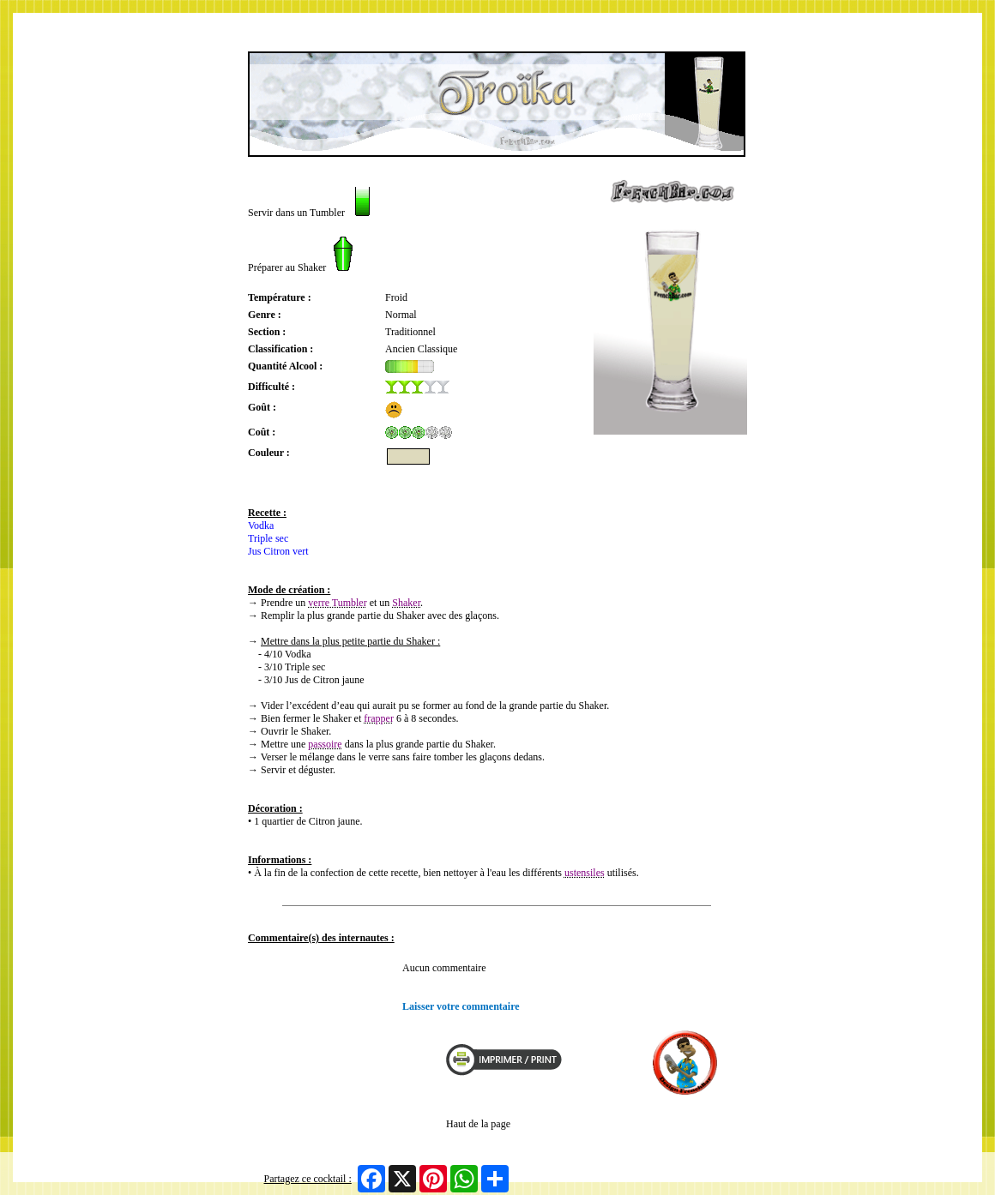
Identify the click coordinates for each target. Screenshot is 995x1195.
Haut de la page (478, 1124)
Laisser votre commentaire (461, 1006)
